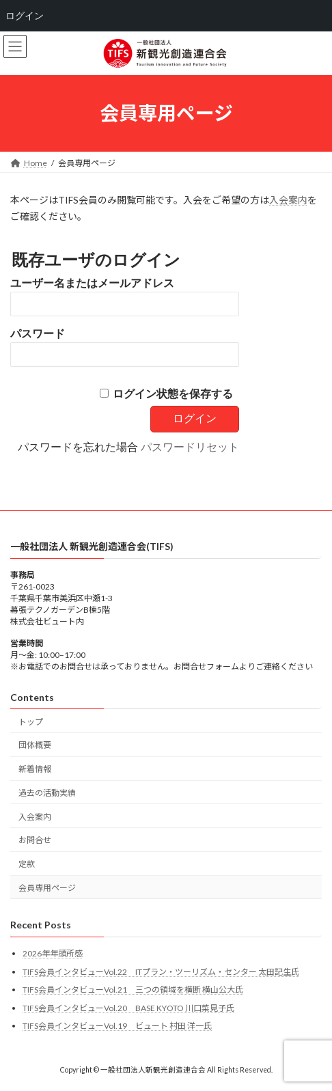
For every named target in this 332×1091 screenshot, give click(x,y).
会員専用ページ (47, 888)
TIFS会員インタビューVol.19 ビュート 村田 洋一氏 (117, 1026)
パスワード (37, 334)
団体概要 (34, 745)
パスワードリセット (190, 447)
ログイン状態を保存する (173, 394)
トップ (30, 721)
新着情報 (34, 769)
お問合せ (34, 840)
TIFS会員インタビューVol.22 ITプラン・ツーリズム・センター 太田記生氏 (161, 971)
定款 (26, 864)
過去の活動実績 (47, 793)
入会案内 (288, 200)
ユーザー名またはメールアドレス (92, 283)
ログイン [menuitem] (24, 15)
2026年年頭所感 (53, 953)
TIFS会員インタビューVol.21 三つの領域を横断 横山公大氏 (133, 989)
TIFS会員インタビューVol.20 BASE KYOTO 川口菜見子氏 (128, 1007)
